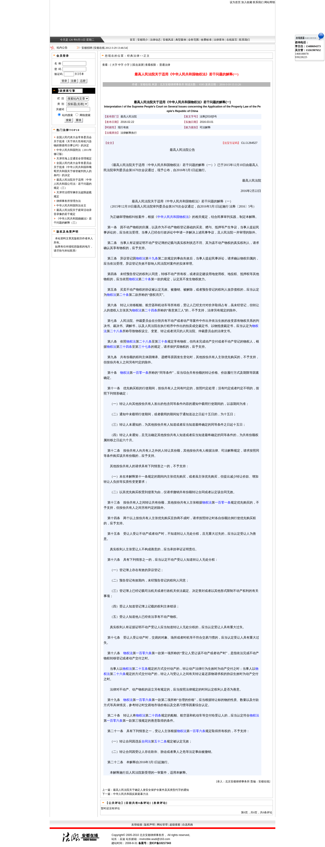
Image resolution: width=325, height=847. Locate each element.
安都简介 (142, 39)
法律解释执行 (129, 132)
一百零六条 (144, 653)
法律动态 (155, 39)
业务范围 (193, 39)
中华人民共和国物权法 (173, 217)
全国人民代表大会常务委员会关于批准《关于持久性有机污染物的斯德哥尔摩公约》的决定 (73, 141)
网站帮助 (269, 2)
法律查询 (219, 39)
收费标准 (206, 39)
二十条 (146, 279)
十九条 (153, 258)
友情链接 (136, 824)
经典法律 (133, 55)
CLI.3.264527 (249, 143)
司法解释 (205, 127)
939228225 (301, 57)
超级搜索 (174, 824)
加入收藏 (246, 2)
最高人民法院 (129, 116)
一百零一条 (141, 372)
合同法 (146, 741)
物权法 (140, 258)
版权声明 (149, 824)
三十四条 (125, 346)
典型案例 (180, 39)
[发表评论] (159, 803)
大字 (114, 64)
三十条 (162, 341)
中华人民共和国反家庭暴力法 (130, 794)
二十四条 (151, 310)
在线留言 (231, 39)
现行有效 (123, 127)
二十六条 (119, 674)
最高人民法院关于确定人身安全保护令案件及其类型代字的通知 (151, 789)
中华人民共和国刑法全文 (71, 205)
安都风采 (168, 39)
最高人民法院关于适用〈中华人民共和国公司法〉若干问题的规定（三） (73, 183)
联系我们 (258, 2)
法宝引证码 (231, 143)
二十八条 (116, 331)
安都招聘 (86, 47)
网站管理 (162, 824)
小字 (127, 64)
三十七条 (144, 346)
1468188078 (302, 53)
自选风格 (187, 824)
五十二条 (160, 741)
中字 (120, 64)
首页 (132, 39)
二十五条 (141, 668)
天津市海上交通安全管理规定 (74, 158)
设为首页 (235, 2)
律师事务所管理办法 (68, 201)
